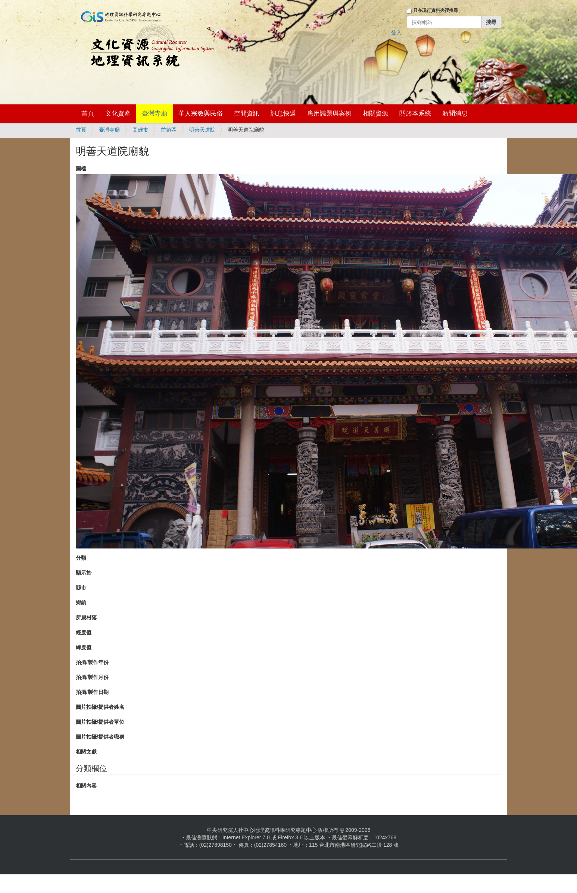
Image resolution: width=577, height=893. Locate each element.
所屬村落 (86, 617)
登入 (396, 32)
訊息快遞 (283, 113)
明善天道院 (202, 130)
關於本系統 (415, 113)
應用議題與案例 (329, 113)
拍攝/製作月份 (92, 677)
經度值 (83, 632)
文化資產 (118, 113)
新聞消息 (455, 113)
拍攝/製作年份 (92, 662)
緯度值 (83, 647)
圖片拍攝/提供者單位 (100, 722)
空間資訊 (246, 113)
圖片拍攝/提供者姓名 (100, 707)
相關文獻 (86, 752)
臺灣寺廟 (154, 113)
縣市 (81, 588)
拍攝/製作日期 (92, 692)
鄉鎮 (81, 603)
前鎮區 (169, 130)
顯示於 (83, 573)
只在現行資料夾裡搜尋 (435, 10)
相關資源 (375, 113)
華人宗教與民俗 (200, 113)
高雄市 (140, 130)
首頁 (87, 113)
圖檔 (81, 169)
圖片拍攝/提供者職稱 (100, 737)
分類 (81, 558)
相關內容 (86, 786)
